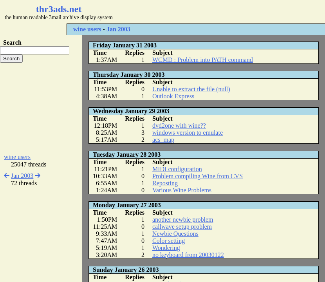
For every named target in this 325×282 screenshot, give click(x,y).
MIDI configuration (177, 169)
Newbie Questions (175, 233)
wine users (87, 29)
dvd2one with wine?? (179, 125)
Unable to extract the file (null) (191, 89)
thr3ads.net (59, 9)
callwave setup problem (182, 226)
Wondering (166, 247)
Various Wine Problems (181, 190)
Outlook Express (173, 96)
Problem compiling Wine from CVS (197, 176)
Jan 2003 (118, 29)
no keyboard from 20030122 (188, 254)
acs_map (163, 139)
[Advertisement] (41, 108)
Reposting (165, 183)
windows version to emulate (187, 132)
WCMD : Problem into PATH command (202, 59)
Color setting (168, 240)
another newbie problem (182, 219)
